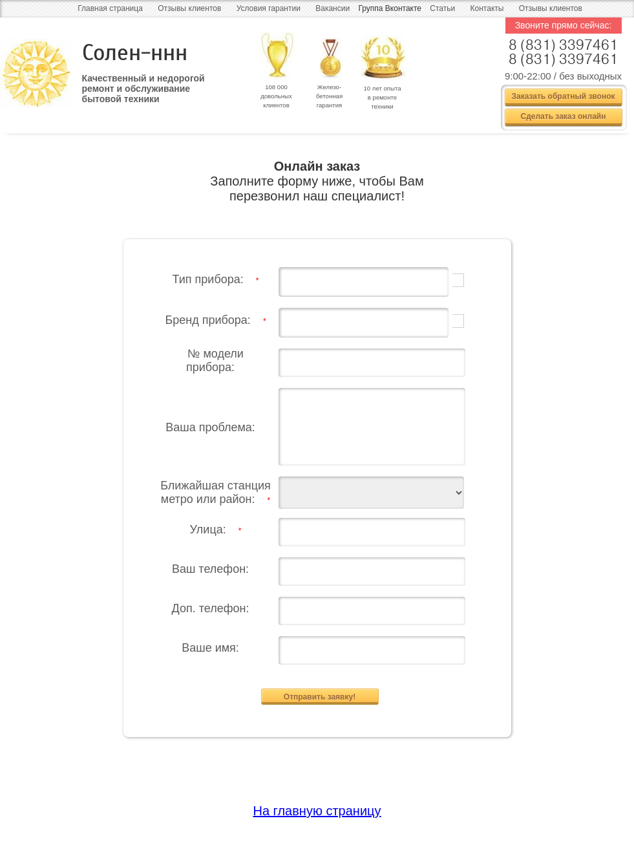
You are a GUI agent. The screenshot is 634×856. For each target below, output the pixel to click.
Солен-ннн (134, 53)
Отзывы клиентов (189, 8)
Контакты (487, 8)
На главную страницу (317, 807)
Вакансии (332, 8)
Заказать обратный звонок (563, 96)
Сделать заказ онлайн (563, 116)
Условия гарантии (269, 8)
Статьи (442, 8)
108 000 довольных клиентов (276, 96)
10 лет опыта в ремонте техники (382, 97)
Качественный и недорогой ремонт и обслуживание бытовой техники (143, 84)
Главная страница (110, 8)
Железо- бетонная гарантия (329, 96)
